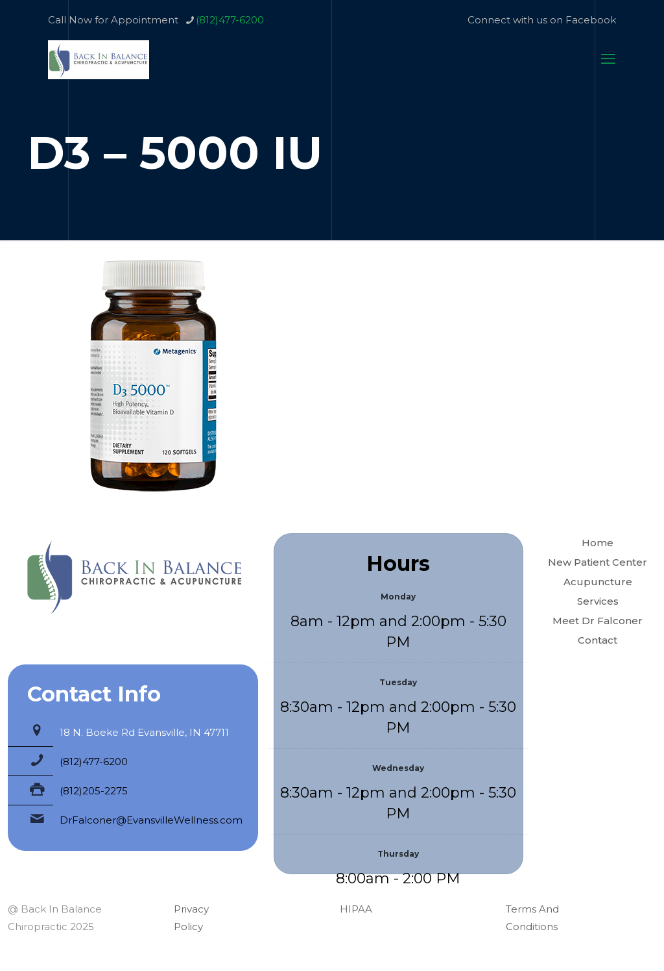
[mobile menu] (608, 59)
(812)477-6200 (94, 761)
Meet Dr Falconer (597, 620)
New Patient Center (597, 562)
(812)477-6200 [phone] (230, 20)
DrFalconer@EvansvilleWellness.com (151, 820)
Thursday (398, 854)
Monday (398, 596)
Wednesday (398, 768)
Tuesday (398, 682)
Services (598, 601)
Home (597, 542)
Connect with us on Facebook (542, 20)
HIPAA (356, 909)
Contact (597, 640)
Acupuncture (597, 581)
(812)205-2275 (94, 791)
